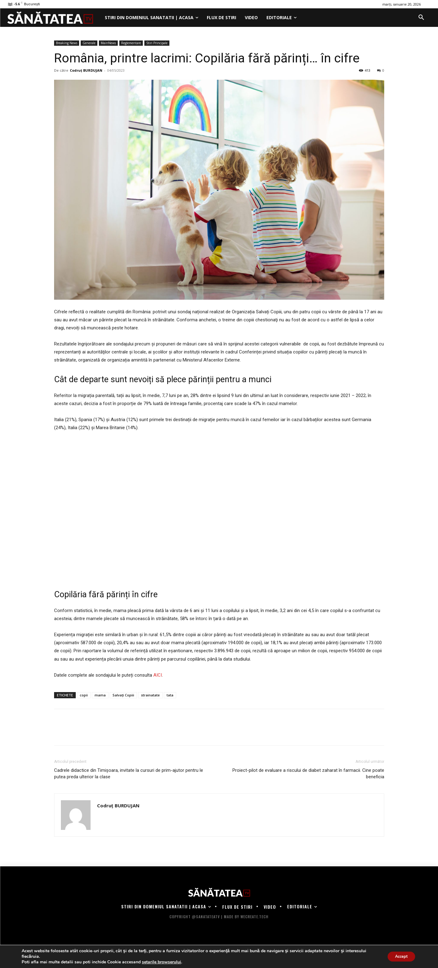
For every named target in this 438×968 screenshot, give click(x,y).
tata (170, 695)
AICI (157, 675)
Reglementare (131, 43)
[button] (421, 17)
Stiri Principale (157, 43)
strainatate (150, 695)
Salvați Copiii (123, 695)
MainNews (108, 43)
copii (84, 695)
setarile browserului (161, 962)
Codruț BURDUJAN (86, 70)
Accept (399, 956)
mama (100, 695)
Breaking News (66, 43)
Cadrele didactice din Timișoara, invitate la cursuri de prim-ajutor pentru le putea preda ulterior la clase (128, 773)
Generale (89, 43)
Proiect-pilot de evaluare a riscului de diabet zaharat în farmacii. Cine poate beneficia (308, 773)
